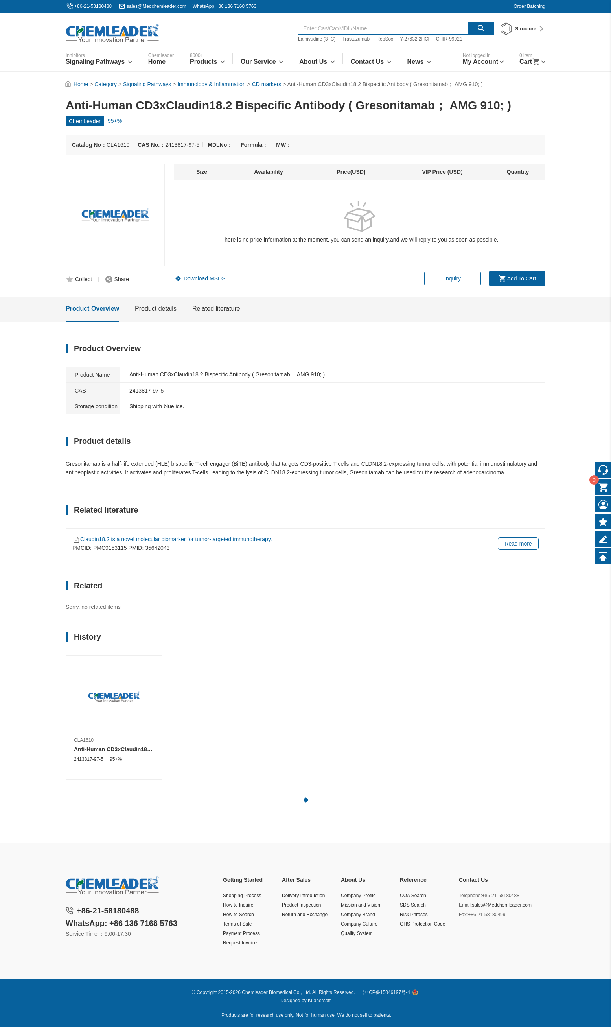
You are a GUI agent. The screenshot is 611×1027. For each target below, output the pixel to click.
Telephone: (470, 895)
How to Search (238, 914)
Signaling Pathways (147, 84)
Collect (83, 279)
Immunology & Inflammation (211, 84)
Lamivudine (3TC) (316, 39)
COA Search (413, 895)
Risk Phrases (414, 914)
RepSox (384, 39)
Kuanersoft (319, 1000)
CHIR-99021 (449, 39)
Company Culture (359, 924)
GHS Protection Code (422, 924)
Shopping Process (242, 895)
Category (105, 84)
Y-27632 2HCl (414, 39)
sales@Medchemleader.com (156, 6)
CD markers (267, 84)
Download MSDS (205, 278)
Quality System (357, 933)
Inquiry (452, 278)
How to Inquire (238, 905)
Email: (465, 905)
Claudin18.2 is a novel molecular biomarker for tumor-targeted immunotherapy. (176, 539)
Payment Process (241, 933)
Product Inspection (301, 905)
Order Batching (529, 6)
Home (81, 84)
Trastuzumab (356, 39)
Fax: (463, 914)
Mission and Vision (360, 905)
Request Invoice (240, 943)
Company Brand (358, 914)
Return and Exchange (305, 914)
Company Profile (358, 895)
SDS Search (413, 905)
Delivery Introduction (303, 895)
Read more (518, 543)
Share (121, 279)
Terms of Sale (237, 924)
